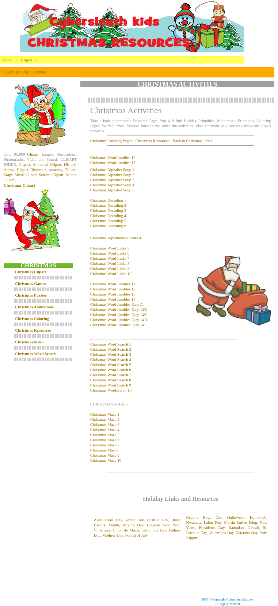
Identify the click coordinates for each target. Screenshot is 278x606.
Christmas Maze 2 (104, 419)
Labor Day (212, 522)
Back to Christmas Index (193, 140)
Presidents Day (212, 527)
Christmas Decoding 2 (108, 205)
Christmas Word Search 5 (110, 364)
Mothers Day (112, 535)
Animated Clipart (47, 164)
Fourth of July (136, 535)
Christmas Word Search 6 (110, 369)
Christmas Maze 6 (104, 440)
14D (143, 319)
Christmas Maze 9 (104, 455)
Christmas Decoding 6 (108, 226)
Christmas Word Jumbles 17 (113, 162)
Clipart (27, 60)
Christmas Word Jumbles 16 (113, 157)
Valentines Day (221, 532)
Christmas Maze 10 (106, 460)
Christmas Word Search (35, 353)
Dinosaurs (38, 169)
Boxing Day (133, 525)
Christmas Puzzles (30, 295)
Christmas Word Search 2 (110, 349)
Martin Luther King (240, 522)
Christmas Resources (33, 330)
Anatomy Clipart (62, 169)
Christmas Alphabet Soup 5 (112, 190)
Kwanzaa (193, 522)
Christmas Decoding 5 (108, 220)
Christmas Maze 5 (104, 434)
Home (6, 60)
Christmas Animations (34, 307)
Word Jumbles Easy (123, 319)
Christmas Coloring (32, 318)
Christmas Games (30, 283)
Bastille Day (157, 520)
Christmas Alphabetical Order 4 (115, 238)
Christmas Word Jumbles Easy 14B (118, 309)
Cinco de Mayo (126, 530)
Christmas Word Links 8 (109, 263)
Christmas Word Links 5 (109, 248)
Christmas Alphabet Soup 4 (112, 185)
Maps (8, 174)
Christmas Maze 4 (104, 429)
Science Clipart (51, 174)
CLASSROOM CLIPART (25, 72)
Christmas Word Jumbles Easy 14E (118, 325)
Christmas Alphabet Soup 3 (112, 180)
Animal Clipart (16, 169)
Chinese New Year (163, 525)
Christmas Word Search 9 (110, 385)
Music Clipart (26, 174)
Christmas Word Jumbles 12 (113, 289)
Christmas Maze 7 (104, 445)
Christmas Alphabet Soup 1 (112, 169)
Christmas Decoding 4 (108, 215)
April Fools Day (108, 520)
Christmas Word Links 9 (109, 268)
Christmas (98, 314)
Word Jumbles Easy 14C (127, 314)
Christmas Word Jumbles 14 (113, 299)
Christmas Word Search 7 (110, 375)
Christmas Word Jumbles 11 (112, 284)
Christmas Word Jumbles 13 (113, 294)
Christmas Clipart (19, 185)
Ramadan (236, 527)
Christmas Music (29, 342)
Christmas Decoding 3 (108, 210)
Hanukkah (258, 517)
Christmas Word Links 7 (109, 258)
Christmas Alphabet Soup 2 (112, 174)
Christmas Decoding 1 (108, 200)
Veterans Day (247, 532)
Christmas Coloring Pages (111, 140)
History (70, 164)
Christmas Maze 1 (104, 414)
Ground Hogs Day (204, 517)
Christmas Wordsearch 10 (111, 390)
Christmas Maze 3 (104, 424)
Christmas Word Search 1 (110, 344)
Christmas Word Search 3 (110, 354)
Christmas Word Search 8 (110, 380)
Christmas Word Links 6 (109, 253)
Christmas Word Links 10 (111, 273)
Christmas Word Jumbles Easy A (116, 304)
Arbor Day (134, 520)
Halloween (236, 517)
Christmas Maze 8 (104, 450)
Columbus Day (154, 530)
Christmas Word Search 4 (110, 359)
